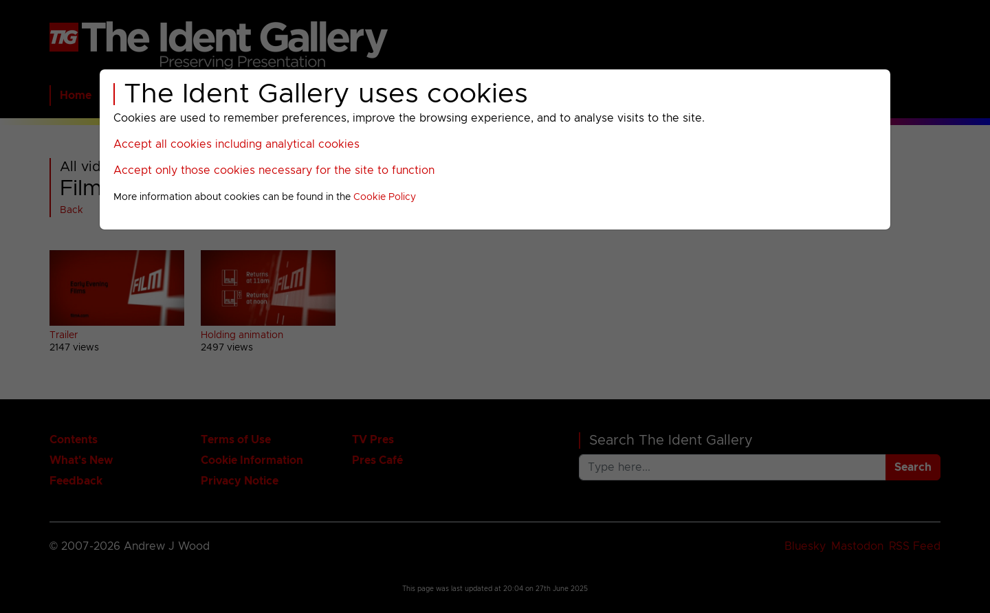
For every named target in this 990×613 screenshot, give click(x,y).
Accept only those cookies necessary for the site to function (273, 170)
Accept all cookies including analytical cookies (236, 144)
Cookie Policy (384, 197)
